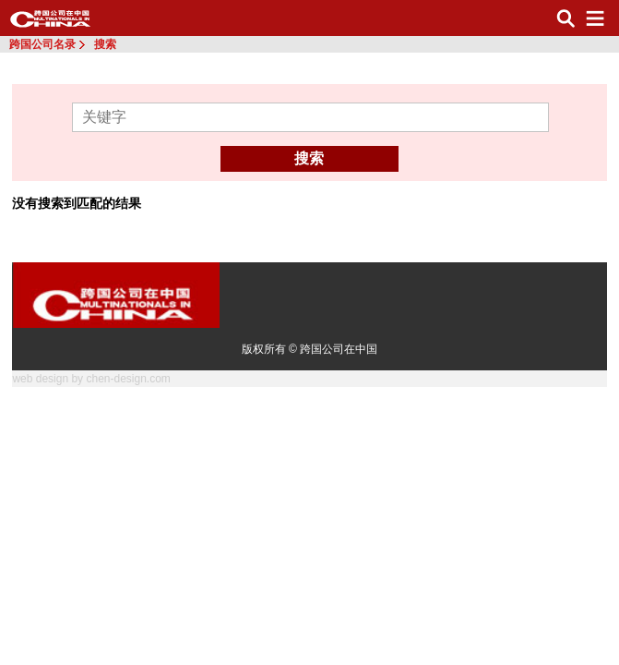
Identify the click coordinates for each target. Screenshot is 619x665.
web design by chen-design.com (91, 378)
